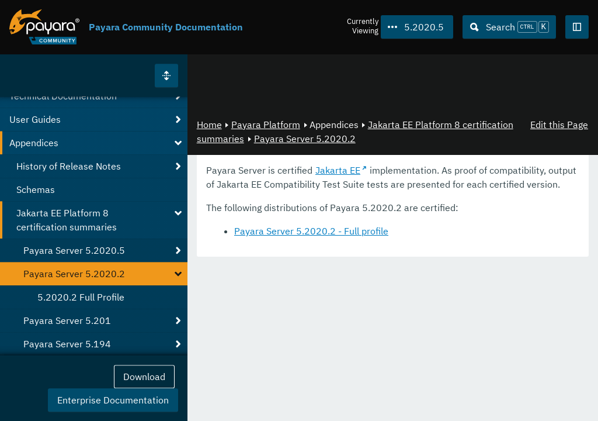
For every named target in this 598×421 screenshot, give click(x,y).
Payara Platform (265, 124)
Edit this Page (559, 124)
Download (144, 376)
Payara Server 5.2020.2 (305, 138)
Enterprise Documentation (113, 400)
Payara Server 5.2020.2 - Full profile (311, 231)
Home (209, 124)
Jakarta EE (337, 170)
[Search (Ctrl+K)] (509, 27)
